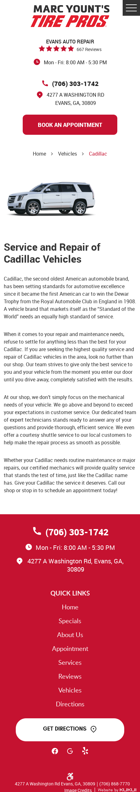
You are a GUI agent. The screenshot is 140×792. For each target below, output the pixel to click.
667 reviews (89, 49)
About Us (70, 634)
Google (70, 753)
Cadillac (98, 153)
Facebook (54, 753)
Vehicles (67, 153)
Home (39, 153)
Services (70, 662)
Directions (70, 703)
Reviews (70, 676)
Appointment (70, 648)
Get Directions (64, 728)
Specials (70, 620)
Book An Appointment (70, 124)
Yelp (85, 753)
